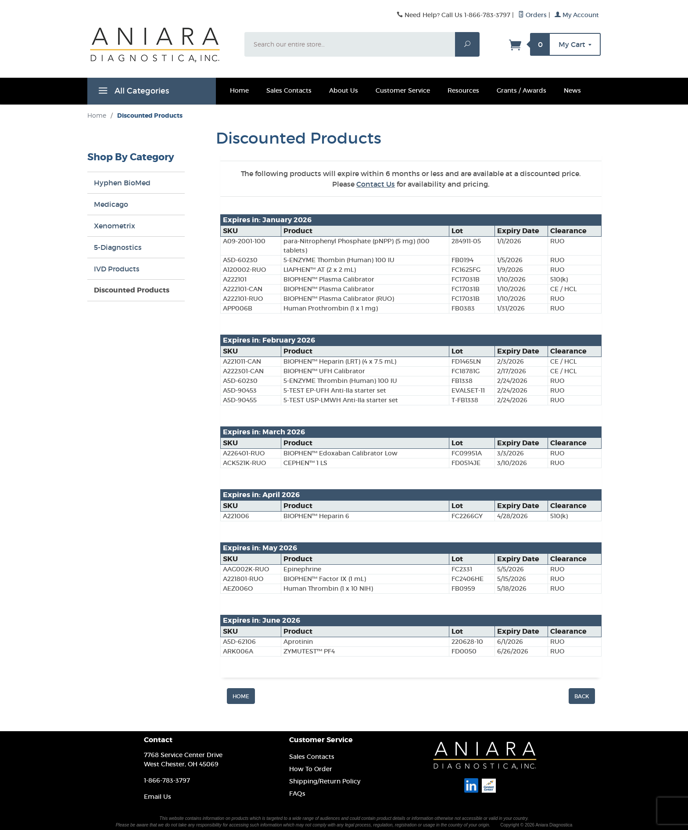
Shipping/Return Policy (324, 781)
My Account (577, 15)
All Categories (132, 92)
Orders (532, 15)
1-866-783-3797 (167, 780)
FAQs (297, 794)
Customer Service (403, 90)
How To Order (310, 769)
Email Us (157, 797)
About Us (343, 90)
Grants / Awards (521, 90)
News (572, 90)
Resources (463, 90)
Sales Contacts (289, 90)
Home (239, 90)
